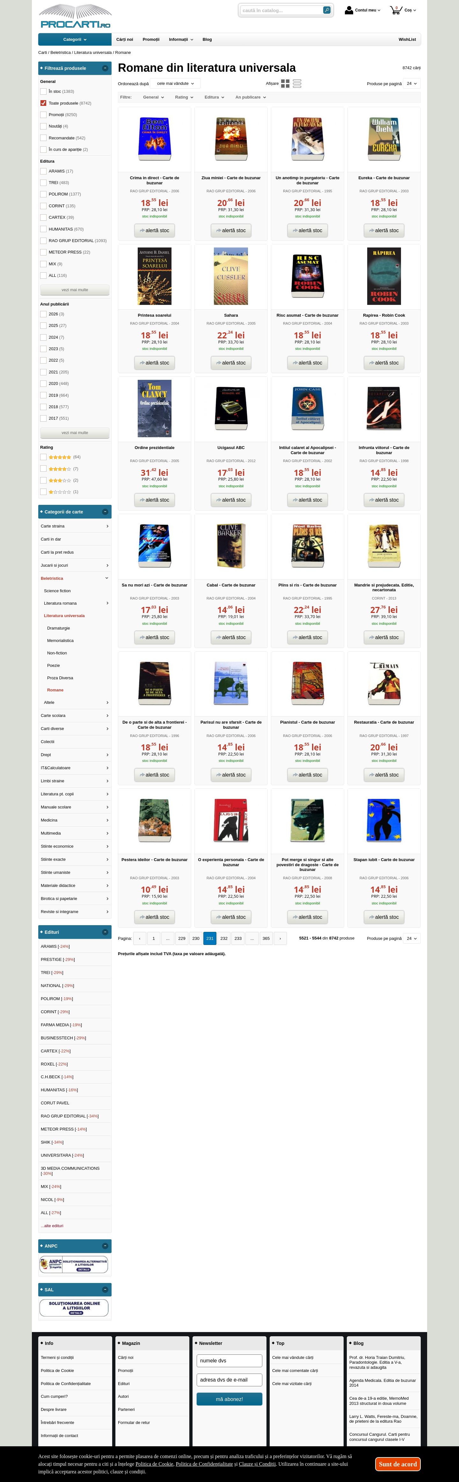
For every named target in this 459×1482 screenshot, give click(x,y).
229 (179, 938)
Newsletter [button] (210, 1343)
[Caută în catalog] (327, 10)
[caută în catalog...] (279, 10)
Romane (55, 690)
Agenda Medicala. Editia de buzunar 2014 (382, 1383)
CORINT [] (55, 1011)
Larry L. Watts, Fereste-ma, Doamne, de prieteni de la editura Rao (383, 1419)
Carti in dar (51, 539)
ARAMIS (61, 171)
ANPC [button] (51, 1246)
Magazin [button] (131, 1343)
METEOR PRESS (69, 252)
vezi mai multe (75, 289)
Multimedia (51, 833)
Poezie (53, 665)
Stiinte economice (57, 846)
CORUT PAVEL (55, 1103)
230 (192, 938)
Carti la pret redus (57, 552)
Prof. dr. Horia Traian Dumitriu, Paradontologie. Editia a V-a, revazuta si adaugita (377, 1362)
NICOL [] (52, 1199)
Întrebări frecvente (57, 1422)
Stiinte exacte (53, 859)
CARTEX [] (56, 1051)
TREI (59, 182)
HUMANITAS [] (59, 1090)
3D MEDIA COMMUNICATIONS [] (70, 1171)
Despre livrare (54, 1409)
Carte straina (52, 526)
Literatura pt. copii (57, 794)
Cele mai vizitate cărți (292, 1383)
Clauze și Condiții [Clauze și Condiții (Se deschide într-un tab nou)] (257, 1464)
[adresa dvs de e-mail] (229, 1380)
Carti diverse (52, 728)
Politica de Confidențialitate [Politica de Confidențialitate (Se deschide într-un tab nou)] (204, 1464)
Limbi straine (52, 780)
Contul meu (360, 10)
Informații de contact (59, 1435)
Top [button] (280, 1343)
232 (219, 938)
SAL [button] (49, 1289)
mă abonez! (229, 1399)
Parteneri (126, 1409)
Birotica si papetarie (59, 898)
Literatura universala (64, 615)
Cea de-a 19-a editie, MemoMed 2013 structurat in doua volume (379, 1401)
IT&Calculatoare (55, 767)
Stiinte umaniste (55, 872)
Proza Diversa (60, 677)
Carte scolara (53, 715)
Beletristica (52, 578)
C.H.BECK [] (57, 1076)
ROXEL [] (54, 1064)
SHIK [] (52, 1142)
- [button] (105, 68)
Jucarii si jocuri (54, 565)
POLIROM (65, 194)
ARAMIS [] (55, 946)
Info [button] (49, 1343)
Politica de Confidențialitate (66, 1383)
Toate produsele (70, 103)
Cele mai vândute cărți (292, 1357)
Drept (46, 754)
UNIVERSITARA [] (62, 1155)
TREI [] (52, 972)
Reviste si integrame (59, 911)
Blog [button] (358, 1343)
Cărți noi (125, 1357)
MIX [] (51, 1186)
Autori (123, 1396)
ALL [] (51, 1212)
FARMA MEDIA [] (61, 1024)
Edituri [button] (52, 932)
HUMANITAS (66, 229)
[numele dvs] (229, 1360)
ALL (58, 275)
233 (233, 938)
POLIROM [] (57, 998)
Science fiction (57, 590)
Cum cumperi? (54, 1396)
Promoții (125, 1370)
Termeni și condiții (57, 1357)
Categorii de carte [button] (64, 511)
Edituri (124, 1383)
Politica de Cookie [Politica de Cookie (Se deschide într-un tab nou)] (154, 1464)
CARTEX (61, 217)
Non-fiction (57, 653)
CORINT (378, 598)
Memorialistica (60, 640)
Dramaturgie (58, 628)
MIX (55, 264)
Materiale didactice (58, 885)
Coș (401, 10)
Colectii (48, 741)
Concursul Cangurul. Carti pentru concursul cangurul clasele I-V (379, 1437)
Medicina (49, 820)
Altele (49, 702)
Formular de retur (134, 1422)
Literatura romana (60, 603)
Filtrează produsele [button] (65, 68)
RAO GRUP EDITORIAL (149, 191)
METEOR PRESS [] (64, 1129)
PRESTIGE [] (58, 959)
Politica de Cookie (57, 1370)
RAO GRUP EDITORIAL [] (70, 1116)
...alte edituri (52, 1225)
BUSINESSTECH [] (63, 1038)
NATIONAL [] (57, 985)
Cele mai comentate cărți (295, 1370)
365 (259, 938)
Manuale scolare (56, 807)
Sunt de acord (398, 1464)
